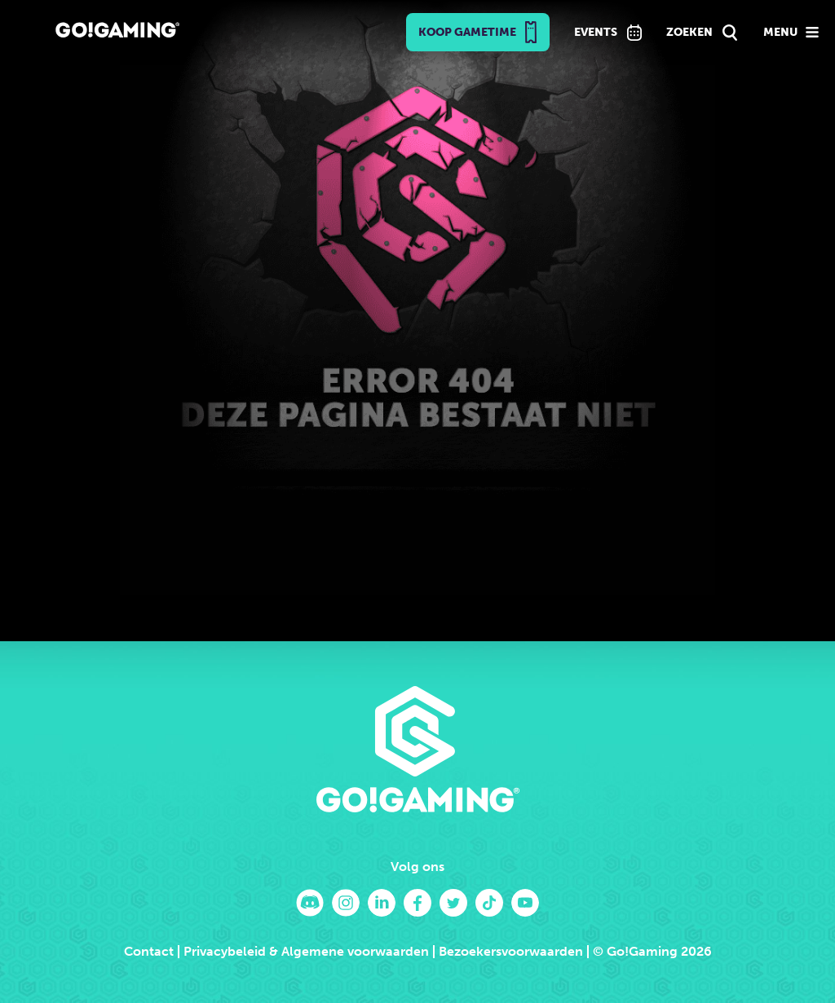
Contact (149, 951)
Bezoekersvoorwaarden (511, 951)
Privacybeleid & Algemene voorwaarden (306, 951)
